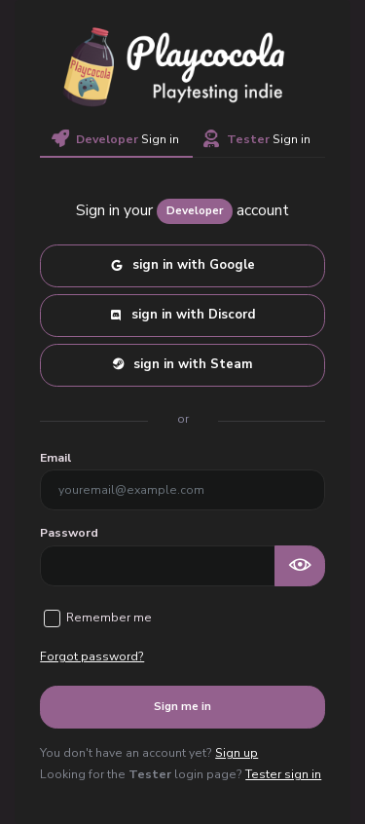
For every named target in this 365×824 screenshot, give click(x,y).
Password (69, 533)
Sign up (236, 753)
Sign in (115, 139)
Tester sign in (283, 774)
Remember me (109, 617)
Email (55, 458)
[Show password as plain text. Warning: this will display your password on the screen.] (299, 565)
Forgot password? (92, 656)
